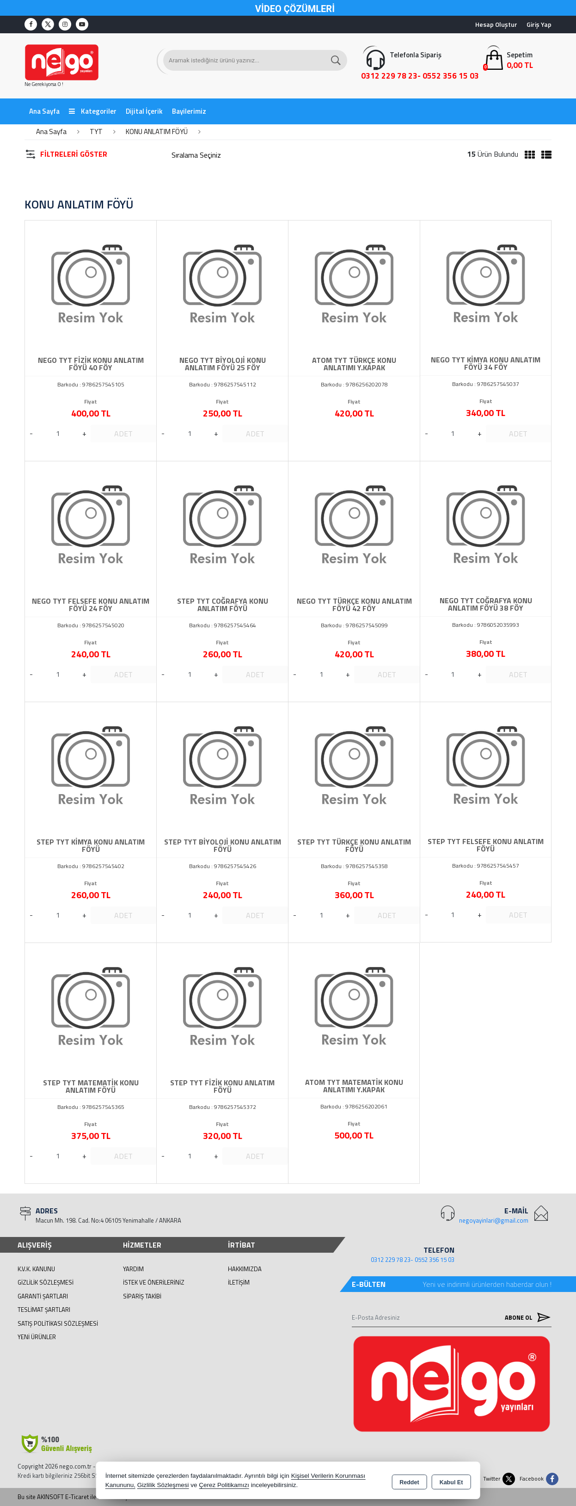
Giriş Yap (539, 24)
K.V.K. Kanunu (36, 1268)
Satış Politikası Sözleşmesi (58, 1323)
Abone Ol (525, 1317)
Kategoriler (92, 111)
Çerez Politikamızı (224, 1485)
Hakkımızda (245, 1268)
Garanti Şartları (43, 1296)
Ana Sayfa (44, 111)
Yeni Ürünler (37, 1336)
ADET (123, 433)
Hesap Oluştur (496, 24)
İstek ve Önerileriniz (153, 1282)
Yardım (133, 1268)
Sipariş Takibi (142, 1296)
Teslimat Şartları (44, 1309)
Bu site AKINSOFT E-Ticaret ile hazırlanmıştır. (76, 1497)
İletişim (239, 1282)
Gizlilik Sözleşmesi (46, 1282)
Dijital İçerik (144, 111)
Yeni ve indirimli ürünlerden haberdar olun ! (487, 1284)
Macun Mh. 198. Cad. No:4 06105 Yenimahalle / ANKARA (108, 1220)
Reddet (409, 1481)
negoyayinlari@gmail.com (493, 1220)
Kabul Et (451, 1481)
